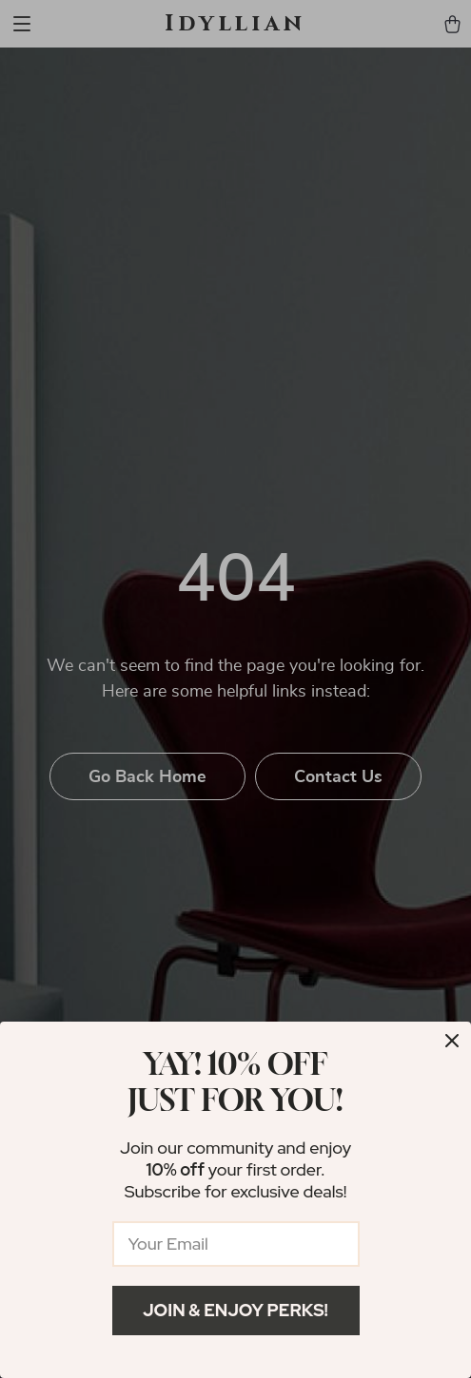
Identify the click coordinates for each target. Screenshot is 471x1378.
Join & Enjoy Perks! (235, 1310)
